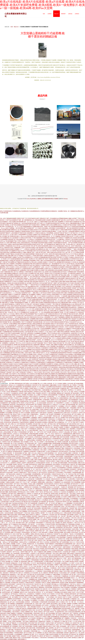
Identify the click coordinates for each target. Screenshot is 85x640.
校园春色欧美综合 (16, 394)
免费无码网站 (39, 490)
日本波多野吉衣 (4, 296)
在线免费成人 (64, 563)
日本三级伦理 (58, 597)
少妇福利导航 (54, 490)
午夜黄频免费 (5, 404)
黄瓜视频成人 (3, 283)
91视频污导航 (32, 320)
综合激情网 (58, 563)
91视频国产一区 (20, 527)
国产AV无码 (45, 254)
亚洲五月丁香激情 (46, 582)
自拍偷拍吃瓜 (30, 594)
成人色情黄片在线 (47, 271)
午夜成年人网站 (50, 344)
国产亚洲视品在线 (79, 344)
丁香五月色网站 (12, 221)
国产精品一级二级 (54, 566)
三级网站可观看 (8, 637)
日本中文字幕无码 (68, 280)
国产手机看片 (51, 454)
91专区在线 (41, 283)
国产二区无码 (66, 346)
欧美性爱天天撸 (8, 414)
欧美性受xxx (55, 432)
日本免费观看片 (42, 526)
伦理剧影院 (26, 572)
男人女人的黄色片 (41, 401)
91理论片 (2, 309)
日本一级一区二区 (65, 391)
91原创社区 (58, 291)
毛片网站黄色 (22, 359)
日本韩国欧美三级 (39, 407)
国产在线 (69, 424)
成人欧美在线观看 (41, 403)
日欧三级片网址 (62, 603)
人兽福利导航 (73, 333)
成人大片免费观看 (37, 632)
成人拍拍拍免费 (81, 262)
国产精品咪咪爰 (27, 386)
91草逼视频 (75, 352)
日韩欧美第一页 (76, 453)
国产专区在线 (64, 479)
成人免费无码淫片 (37, 488)
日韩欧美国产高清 (71, 590)
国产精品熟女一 (64, 242)
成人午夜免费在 (26, 600)
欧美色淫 (3, 231)
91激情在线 (57, 621)
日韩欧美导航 (62, 530)
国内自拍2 (77, 556)
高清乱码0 (24, 265)
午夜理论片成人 (23, 594)
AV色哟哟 (24, 289)
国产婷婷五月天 (79, 305)
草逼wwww (16, 335)
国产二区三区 (25, 218)
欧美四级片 (54, 535)
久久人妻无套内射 (29, 479)
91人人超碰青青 (40, 335)
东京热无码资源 (54, 509)
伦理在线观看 (35, 602)
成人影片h (48, 267)
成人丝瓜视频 (74, 500)
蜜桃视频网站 (16, 297)
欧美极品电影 (60, 246)
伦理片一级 (64, 506)
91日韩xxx (15, 618)
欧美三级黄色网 (75, 571)
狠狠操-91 (10, 294)
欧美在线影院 (35, 527)
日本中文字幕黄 (23, 597)
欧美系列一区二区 (41, 606)
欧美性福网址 (57, 555)
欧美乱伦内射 (22, 459)
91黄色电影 (25, 275)
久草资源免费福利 (22, 432)
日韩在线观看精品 (12, 296)
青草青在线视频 (12, 548)
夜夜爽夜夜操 (14, 391)
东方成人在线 (79, 268)
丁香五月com (31, 490)
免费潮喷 (2, 254)
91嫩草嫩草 (28, 527)
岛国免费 (23, 292)
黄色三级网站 (6, 543)
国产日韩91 (15, 234)
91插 (32, 326)
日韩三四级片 (43, 449)
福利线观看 (71, 487)
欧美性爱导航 (13, 576)
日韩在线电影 (76, 448)
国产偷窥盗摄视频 (25, 226)
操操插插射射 (48, 464)
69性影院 (75, 237)
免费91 (12, 255)
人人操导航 (24, 543)
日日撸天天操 (30, 597)
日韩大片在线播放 (59, 458)
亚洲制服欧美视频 (47, 443)
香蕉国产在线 (58, 446)
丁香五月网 (32, 276)
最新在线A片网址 (23, 280)
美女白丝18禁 (47, 335)
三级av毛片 (39, 498)
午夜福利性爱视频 (58, 545)
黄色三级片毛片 (15, 271)
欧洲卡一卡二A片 (28, 566)
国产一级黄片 (6, 616)
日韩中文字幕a (41, 629)
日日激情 (10, 386)
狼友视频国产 (25, 398)
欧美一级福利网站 (71, 428)
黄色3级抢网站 (20, 221)
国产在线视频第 (14, 626)
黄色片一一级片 (42, 475)
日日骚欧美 (67, 427)
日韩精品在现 (51, 449)
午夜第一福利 (45, 566)
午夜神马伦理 (30, 348)
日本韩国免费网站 (6, 611)
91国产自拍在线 (29, 437)
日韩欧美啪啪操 (80, 572)
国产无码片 (17, 483)
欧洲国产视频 (6, 514)
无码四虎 (36, 257)
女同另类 (75, 415)
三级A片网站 (7, 581)
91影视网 (52, 229)
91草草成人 (63, 471)
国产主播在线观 (66, 393)
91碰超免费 (5, 351)
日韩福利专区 (36, 338)
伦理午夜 (44, 519)
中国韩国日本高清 (46, 239)
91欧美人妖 (50, 555)
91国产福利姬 (25, 411)
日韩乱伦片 (55, 404)
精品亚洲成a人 (21, 331)
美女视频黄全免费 (44, 289)
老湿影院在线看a (63, 399)
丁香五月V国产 (50, 309)
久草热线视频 (62, 428)
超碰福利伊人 (13, 574)
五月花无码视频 (4, 301)
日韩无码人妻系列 (50, 461)
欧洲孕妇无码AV (43, 420)
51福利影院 (12, 343)
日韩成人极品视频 (58, 330)
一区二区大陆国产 (48, 415)
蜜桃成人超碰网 (73, 359)
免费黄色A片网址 (79, 231)
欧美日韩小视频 (81, 338)
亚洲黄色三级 (75, 435)
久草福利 (36, 233)
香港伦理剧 (3, 263)
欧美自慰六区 (55, 540)
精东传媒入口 (17, 236)
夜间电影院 (44, 581)
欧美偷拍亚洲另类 (17, 451)
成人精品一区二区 (48, 249)
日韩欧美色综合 (33, 317)
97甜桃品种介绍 (68, 315)
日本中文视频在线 (44, 315)
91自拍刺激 (12, 529)
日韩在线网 (77, 283)
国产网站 (30, 263)
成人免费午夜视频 (51, 606)
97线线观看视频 (64, 425)
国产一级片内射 (68, 228)
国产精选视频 (12, 403)
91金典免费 (37, 310)
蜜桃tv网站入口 (37, 292)
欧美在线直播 (51, 602)
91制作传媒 (26, 281)
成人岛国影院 (60, 310)
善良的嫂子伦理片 (20, 522)
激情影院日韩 (32, 330)
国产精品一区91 (51, 338)
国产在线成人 (74, 432)
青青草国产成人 (12, 239)
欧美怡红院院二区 (29, 237)
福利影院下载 (5, 576)
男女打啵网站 (24, 483)
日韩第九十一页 (30, 466)
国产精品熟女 (20, 537)
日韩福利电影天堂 (73, 425)
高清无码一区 (20, 535)
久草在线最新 (76, 310)
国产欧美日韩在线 (62, 283)
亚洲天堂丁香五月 (31, 289)
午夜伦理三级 (37, 584)
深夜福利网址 (51, 270)
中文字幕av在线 (24, 490)
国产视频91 (63, 569)
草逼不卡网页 (56, 626)
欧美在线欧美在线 (23, 568)
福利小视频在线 (28, 605)
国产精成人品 (16, 412)
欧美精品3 (28, 506)
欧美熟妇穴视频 (43, 309)
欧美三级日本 (44, 310)
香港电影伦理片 (18, 275)
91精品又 (54, 343)
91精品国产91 (17, 268)
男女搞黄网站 (29, 424)
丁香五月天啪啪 (4, 427)
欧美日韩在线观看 (28, 467)
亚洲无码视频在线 (43, 291)
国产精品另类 (14, 352)
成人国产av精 (11, 602)
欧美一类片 (59, 624)
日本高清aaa (18, 501)
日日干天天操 (27, 540)
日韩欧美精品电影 (16, 411)
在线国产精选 (41, 464)
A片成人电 (26, 556)
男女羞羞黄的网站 (22, 480)
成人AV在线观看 (24, 351)
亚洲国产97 (48, 629)
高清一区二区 (25, 430)
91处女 (49, 268)
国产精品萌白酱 (29, 331)
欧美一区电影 (68, 631)
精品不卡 (9, 600)
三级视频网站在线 (32, 579)
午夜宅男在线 (35, 283)
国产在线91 (25, 273)
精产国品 (25, 314)
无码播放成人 (17, 390)
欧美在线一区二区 (14, 475)
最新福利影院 (23, 318)
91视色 (33, 268)
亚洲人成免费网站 (59, 221)
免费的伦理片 (65, 613)
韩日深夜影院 (38, 422)
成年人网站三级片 (22, 574)
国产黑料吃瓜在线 (61, 605)
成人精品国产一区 (76, 411)
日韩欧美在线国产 (4, 250)
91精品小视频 (80, 359)
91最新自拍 (67, 278)
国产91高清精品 (28, 228)
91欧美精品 (15, 503)
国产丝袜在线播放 (50, 613)
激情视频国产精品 (12, 241)
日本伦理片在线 (20, 315)
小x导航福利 (58, 338)
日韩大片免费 (29, 459)
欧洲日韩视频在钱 (22, 419)
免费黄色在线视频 (66, 338)
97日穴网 (75, 280)
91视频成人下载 (40, 294)
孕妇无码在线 (29, 346)
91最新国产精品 (76, 267)
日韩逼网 (11, 236)
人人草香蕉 (33, 255)
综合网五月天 (32, 259)
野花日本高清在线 (33, 511)
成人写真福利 (53, 280)
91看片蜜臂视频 (52, 393)
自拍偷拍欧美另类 (58, 412)
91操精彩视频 (41, 425)
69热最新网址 (16, 330)
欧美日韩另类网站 (49, 548)
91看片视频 (77, 509)
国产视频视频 (75, 555)
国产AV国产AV (41, 223)
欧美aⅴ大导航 (37, 535)
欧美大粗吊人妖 (59, 333)
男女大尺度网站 (67, 446)
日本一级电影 (20, 296)
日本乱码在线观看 (42, 419)
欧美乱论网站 (66, 498)
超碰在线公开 (61, 328)
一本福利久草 (63, 487)
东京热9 (59, 385)
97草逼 (46, 600)
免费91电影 (8, 503)
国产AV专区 (40, 432)
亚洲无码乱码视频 (58, 532)
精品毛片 (24, 309)
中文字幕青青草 (41, 461)
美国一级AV (62, 231)
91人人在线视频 (7, 411)
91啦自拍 (44, 471)
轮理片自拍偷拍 (73, 309)
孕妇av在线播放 (25, 441)
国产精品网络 (22, 346)
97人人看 (75, 351)
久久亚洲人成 (17, 267)
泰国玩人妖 (61, 459)
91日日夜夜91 (29, 234)
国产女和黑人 (45, 605)
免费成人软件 (79, 289)
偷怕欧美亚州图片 (32, 223)
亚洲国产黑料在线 (7, 433)
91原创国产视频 (9, 254)
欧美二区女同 (43, 338)
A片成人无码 (79, 563)
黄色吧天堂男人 (45, 437)
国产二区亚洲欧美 (32, 482)
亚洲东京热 (68, 236)
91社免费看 (49, 386)
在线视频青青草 (4, 403)
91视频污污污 (54, 328)
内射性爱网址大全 (28, 328)
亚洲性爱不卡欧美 (44, 590)
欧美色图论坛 (19, 252)
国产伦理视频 (75, 560)
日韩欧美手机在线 (56, 474)
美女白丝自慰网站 (49, 564)
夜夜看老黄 (68, 411)
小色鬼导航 (65, 551)
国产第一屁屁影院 (20, 589)
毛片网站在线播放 (48, 561)
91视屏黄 (2, 603)
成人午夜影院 (58, 441)
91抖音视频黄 (9, 412)
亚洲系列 (33, 553)
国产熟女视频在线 (30, 286)
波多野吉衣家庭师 (54, 634)
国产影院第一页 (65, 273)
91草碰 (50, 262)
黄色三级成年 (3, 289)
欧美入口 (58, 602)
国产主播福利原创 (24, 420)
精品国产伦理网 (64, 582)
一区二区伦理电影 (49, 597)
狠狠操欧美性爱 (45, 284)
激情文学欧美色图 (61, 606)
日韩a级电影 (11, 325)
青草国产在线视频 (72, 229)
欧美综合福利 (40, 574)
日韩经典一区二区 (30, 469)
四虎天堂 (73, 564)
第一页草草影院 (70, 323)
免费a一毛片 (70, 275)
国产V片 (24, 406)
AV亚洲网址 (31, 273)
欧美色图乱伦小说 (71, 289)
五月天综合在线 (42, 558)
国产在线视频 (27, 297)
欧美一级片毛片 (56, 417)
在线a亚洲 (56, 569)
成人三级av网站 (16, 590)
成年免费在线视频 (62, 462)
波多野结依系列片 (47, 438)
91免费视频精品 (6, 352)
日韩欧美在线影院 (80, 396)
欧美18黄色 (62, 556)
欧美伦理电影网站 (66, 249)
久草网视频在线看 (71, 271)
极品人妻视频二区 (53, 420)
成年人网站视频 (47, 326)
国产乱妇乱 (59, 613)
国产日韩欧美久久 (51, 624)
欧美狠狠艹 (42, 433)
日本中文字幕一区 (58, 349)
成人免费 (70, 291)
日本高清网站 (50, 448)
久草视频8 (16, 284)
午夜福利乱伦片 (58, 466)
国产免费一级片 (20, 220)
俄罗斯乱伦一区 (72, 390)
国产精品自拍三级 (73, 634)
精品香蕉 (26, 262)
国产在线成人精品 (80, 535)
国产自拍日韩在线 (66, 414)
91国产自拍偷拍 (32, 225)
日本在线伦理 (3, 462)
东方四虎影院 (55, 508)
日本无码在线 (9, 564)
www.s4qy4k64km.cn (32, 198)
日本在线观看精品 (61, 467)
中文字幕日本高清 (17, 477)
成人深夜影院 (47, 517)
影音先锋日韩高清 (63, 451)
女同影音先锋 (57, 576)
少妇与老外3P (6, 393)
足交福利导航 (50, 396)
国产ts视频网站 (22, 294)
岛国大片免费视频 (9, 228)
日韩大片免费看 (30, 492)
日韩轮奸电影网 (38, 406)
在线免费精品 (74, 587)
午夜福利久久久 (60, 631)
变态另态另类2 (60, 325)
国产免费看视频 (63, 304)
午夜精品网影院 (80, 271)
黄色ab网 (78, 394)
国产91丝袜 (47, 611)
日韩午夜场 (55, 307)
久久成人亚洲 (36, 315)
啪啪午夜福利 (62, 553)
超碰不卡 (49, 475)
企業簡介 (50, 13)
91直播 (46, 268)
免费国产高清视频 (58, 344)
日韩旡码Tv (44, 393)
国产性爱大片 (34, 532)
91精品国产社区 (75, 318)
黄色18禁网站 (34, 291)
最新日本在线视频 (27, 354)
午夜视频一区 (21, 440)
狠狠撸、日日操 (7, 621)
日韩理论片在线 (6, 441)
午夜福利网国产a (60, 403)
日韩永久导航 (41, 545)
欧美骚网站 (44, 333)
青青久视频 (64, 292)
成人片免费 (16, 304)
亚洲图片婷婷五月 (72, 496)
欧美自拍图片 (10, 472)
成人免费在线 (81, 280)
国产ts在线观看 (70, 326)
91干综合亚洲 (51, 550)
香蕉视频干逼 (17, 446)
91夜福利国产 (79, 428)
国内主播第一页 (8, 288)
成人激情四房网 (23, 561)
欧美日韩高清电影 (66, 529)
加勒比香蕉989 (34, 587)
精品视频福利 (69, 386)
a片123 (18, 312)
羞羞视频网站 (15, 461)
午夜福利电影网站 (62, 485)
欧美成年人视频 (23, 393)
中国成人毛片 (18, 482)
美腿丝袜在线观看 (58, 322)
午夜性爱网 (80, 469)
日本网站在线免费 (79, 252)
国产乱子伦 (25, 629)
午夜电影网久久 (58, 241)
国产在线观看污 (75, 409)
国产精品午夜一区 (75, 233)
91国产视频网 (31, 301)
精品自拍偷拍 (45, 385)
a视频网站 (74, 406)
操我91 (34, 506)
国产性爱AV (26, 383)
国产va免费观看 (34, 267)
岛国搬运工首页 (41, 297)
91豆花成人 (12, 314)
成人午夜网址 (81, 299)
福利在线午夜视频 (10, 449)
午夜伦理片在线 (72, 488)
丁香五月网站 (55, 304)
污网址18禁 (35, 352)
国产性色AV (31, 616)
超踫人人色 (48, 579)
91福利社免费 (79, 479)
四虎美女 (40, 611)
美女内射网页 (67, 472)
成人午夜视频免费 (52, 352)
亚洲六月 (50, 506)
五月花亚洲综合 (57, 273)
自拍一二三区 (8, 469)
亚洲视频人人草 (56, 511)
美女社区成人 (40, 317)
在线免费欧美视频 (5, 229)
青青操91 (40, 354)
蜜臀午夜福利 (70, 553)
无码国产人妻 (77, 471)
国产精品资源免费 (70, 404)
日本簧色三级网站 (62, 383)
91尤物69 (60, 281)
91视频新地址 (42, 346)
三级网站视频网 (22, 338)
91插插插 (75, 315)
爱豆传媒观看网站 (38, 237)
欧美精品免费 (78, 616)
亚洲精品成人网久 (65, 388)
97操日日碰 (27, 513)
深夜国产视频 (44, 349)
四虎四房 (76, 336)
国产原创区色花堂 (21, 233)
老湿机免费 (65, 441)
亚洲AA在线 (67, 412)
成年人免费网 (70, 475)
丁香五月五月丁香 (78, 522)
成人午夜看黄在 (72, 589)
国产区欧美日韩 (59, 637)
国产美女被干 (41, 623)
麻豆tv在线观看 (38, 262)
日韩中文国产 (24, 428)
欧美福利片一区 (17, 516)
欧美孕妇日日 (35, 537)
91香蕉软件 (15, 547)
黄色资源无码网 (19, 556)
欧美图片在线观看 (46, 220)
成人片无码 (51, 330)
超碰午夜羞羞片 (67, 547)
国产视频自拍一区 (14, 623)
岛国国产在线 (32, 335)
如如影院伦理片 (61, 611)
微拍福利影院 (72, 582)
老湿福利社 (24, 636)
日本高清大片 (70, 471)
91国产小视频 (56, 331)
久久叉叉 (29, 309)
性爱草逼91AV (38, 301)
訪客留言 (77, 13)
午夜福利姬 (38, 582)
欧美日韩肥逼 (56, 464)
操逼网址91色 (38, 589)
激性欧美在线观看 (53, 556)
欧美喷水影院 (5, 252)
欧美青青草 (56, 585)
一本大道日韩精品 (39, 524)
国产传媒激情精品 (17, 386)
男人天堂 (14, 312)
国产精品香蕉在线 (61, 424)
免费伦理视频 (56, 574)
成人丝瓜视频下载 (4, 236)
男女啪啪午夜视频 (55, 260)
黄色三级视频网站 (69, 459)
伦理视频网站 (27, 291)
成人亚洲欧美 (64, 534)
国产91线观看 (38, 404)
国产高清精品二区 (7, 225)
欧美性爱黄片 (74, 445)
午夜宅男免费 (34, 242)
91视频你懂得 (7, 271)
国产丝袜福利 (62, 509)
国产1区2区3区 (78, 487)
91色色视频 (52, 456)
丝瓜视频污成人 (71, 344)
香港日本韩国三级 (10, 485)
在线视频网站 (56, 636)
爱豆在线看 (14, 283)
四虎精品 (63, 396)
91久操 (66, 263)
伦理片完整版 (3, 273)
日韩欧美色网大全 (31, 462)
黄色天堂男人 (10, 247)
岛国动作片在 (44, 296)
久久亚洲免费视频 (6, 394)
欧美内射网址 (60, 280)
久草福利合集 (37, 437)
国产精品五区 (3, 527)
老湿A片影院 (14, 305)
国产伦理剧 (63, 314)
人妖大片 (52, 339)
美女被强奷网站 (48, 615)
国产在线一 (41, 244)
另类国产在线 (50, 292)
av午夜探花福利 (18, 309)
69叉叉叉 (21, 354)
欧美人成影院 (10, 430)
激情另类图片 (40, 255)
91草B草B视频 (56, 242)
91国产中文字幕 (28, 548)
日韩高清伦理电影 (61, 477)
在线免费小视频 (66, 296)
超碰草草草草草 (19, 540)
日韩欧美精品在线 (23, 500)
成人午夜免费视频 (48, 233)
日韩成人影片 (47, 275)
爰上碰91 (56, 351)
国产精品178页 (12, 493)
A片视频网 (81, 291)
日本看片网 (18, 606)
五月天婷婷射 (73, 461)
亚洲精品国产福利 (66, 526)
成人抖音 (51, 351)
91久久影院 (6, 242)
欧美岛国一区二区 (54, 301)
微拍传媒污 (6, 572)
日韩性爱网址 (62, 297)
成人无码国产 (40, 441)
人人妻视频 (34, 458)
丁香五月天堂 (80, 218)
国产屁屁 (60, 233)
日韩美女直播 (54, 281)
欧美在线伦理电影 (66, 608)
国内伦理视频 (33, 624)
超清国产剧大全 (66, 254)
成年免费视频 (48, 359)
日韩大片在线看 (10, 267)
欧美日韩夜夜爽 (23, 524)
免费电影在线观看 (65, 260)
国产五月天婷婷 (28, 632)
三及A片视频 (64, 589)
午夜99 (23, 322)
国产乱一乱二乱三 (45, 281)
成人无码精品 (66, 517)
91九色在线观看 (27, 326)
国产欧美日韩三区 (16, 417)
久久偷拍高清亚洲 (40, 288)
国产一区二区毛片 (50, 433)
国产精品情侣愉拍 (22, 538)
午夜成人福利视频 (6, 561)
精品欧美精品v (12, 336)
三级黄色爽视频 (46, 390)
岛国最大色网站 (25, 339)
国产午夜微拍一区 (73, 551)
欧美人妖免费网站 (65, 469)
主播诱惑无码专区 (55, 356)
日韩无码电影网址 (20, 488)
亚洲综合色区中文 (47, 404)
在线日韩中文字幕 (37, 385)
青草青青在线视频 (79, 490)
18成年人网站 (39, 260)
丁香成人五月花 (69, 265)
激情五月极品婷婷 (7, 223)
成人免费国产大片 (24, 299)
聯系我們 (63, 13)
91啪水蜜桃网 (59, 346)
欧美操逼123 (11, 608)
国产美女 (80, 538)
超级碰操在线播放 (32, 608)
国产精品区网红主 (9, 454)
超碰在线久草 (6, 619)
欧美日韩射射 (59, 430)
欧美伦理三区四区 (7, 396)
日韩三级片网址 (38, 566)
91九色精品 (73, 440)
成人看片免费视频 (10, 603)
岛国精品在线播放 (68, 357)
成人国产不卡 (58, 628)
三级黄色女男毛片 (23, 542)
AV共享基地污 (17, 532)
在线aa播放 (67, 432)
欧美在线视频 (10, 276)
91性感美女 (53, 605)
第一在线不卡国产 (37, 603)
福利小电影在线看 (30, 628)
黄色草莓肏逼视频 (60, 524)
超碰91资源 (38, 281)
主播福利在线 (41, 621)
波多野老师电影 (76, 629)
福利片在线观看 (74, 221)
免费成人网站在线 (35, 534)
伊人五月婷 (12, 522)
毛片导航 (55, 462)
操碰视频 (66, 259)
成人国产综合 (39, 610)
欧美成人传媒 (79, 605)
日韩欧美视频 (34, 631)
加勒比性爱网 (64, 229)
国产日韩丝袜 (5, 490)
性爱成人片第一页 (65, 602)
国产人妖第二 (41, 267)
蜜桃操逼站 (42, 587)
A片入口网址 (43, 383)
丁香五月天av (18, 343)
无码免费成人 (20, 443)
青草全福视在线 (37, 263)
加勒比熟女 (38, 231)
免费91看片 (31, 561)
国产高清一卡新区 (34, 252)
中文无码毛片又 (75, 412)
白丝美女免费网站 (53, 225)
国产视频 (18, 356)
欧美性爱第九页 (21, 399)
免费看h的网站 (41, 482)
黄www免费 (40, 585)
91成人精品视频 (52, 226)
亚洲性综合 (50, 534)
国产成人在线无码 (4, 339)
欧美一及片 (41, 339)
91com (7, 314)
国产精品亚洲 (80, 288)
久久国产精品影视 (32, 636)
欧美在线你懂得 (23, 623)
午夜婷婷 (6, 587)
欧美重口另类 (20, 471)
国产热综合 (64, 271)
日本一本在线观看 (17, 396)
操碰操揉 (34, 357)
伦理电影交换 (18, 631)
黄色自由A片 (18, 454)
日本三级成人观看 (39, 307)
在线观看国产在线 (40, 440)
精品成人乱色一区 (58, 415)
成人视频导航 (19, 558)
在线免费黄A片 (30, 233)
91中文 (21, 297)
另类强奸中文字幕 (38, 391)
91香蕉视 (73, 226)
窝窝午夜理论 (39, 318)
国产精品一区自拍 (7, 312)
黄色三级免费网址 (9, 275)
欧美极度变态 (54, 451)
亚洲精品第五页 (58, 288)
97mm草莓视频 (67, 624)
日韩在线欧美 (30, 509)
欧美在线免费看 (59, 270)
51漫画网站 (15, 624)
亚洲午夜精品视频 (30, 307)
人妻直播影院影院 (75, 427)
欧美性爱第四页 (67, 548)
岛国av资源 (32, 281)
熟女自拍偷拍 (57, 292)
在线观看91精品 (21, 357)
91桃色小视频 (31, 356)
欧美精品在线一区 (31, 543)
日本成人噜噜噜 (33, 495)
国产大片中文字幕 (73, 270)
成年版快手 (64, 336)
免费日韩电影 (13, 242)
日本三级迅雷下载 (74, 623)
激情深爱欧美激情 (79, 292)
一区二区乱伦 (79, 602)
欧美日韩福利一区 (29, 407)
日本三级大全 (80, 302)
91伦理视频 (67, 483)
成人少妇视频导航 (78, 260)
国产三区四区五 (74, 466)
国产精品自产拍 (71, 535)
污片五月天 (33, 563)
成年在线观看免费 (59, 357)
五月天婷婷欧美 (72, 259)
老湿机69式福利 (50, 623)
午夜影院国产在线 (78, 326)
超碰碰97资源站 (16, 636)
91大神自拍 (67, 221)
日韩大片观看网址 (10, 263)
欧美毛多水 (26, 396)
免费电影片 (22, 271)
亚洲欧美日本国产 (49, 466)
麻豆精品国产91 (14, 459)
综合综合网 (56, 487)
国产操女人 (79, 278)
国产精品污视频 (49, 407)
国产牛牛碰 (14, 443)
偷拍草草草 (78, 320)
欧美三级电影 (50, 336)
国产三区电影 (58, 335)
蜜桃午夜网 (68, 302)
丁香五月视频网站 (23, 511)
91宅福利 (12, 437)
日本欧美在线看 (75, 328)
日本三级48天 (67, 560)
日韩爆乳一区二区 (71, 605)
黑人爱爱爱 (55, 530)
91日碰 (47, 524)
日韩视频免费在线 (76, 550)
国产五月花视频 (69, 615)
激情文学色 (79, 331)
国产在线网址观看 (33, 299)
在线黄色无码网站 (69, 556)
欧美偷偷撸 (63, 626)
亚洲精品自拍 (19, 548)
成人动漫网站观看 (34, 226)
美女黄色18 (23, 307)
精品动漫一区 (46, 490)
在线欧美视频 (46, 406)
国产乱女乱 (77, 322)
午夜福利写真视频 (31, 461)
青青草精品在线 (22, 492)
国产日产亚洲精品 (18, 255)
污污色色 (12, 595)
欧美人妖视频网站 (31, 318)
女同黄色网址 (46, 399)
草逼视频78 (44, 276)
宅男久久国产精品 (8, 318)
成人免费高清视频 (10, 555)
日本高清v (75, 349)
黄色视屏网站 (31, 280)
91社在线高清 (27, 255)
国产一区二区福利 (36, 228)
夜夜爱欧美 (76, 403)
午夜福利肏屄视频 (13, 427)
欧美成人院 (81, 485)
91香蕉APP (19, 218)
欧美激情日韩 (42, 299)
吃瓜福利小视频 (6, 255)
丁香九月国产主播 (68, 343)
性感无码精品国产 (18, 513)
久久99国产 (72, 563)
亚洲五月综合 (63, 566)
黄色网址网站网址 (75, 335)
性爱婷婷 (9, 283)
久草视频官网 (14, 500)
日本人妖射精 (16, 286)
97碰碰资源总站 (4, 385)
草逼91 (20, 626)
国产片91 (80, 270)
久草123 (38, 330)
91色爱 (10, 323)
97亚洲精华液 (48, 223)
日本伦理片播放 (59, 594)
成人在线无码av (27, 496)
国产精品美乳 (17, 260)
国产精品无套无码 (71, 314)
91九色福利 (40, 314)
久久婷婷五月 (22, 427)
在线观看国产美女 (15, 415)
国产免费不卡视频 (76, 631)
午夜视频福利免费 (4, 354)
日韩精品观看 (68, 267)
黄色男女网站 (24, 445)
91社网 (38, 289)
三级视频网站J (5, 343)
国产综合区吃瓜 (43, 472)
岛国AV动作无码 (37, 250)
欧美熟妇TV (66, 545)
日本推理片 (49, 304)
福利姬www (49, 608)
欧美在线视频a (4, 577)
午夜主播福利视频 (58, 577)
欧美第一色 (49, 462)
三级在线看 (82, 500)
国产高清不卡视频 (47, 259)
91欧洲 (57, 501)
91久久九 (46, 456)
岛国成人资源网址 (35, 513)
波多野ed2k (3, 600)
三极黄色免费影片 (59, 480)
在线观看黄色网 (45, 351)
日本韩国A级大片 (56, 589)
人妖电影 (38, 619)
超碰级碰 (58, 409)
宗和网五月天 (68, 276)
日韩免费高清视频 (47, 417)
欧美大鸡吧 (10, 335)
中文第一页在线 (6, 391)
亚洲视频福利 (15, 545)
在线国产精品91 (33, 388)
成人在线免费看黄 (45, 312)
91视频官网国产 (4, 294)
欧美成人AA (12, 385)
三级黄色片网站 (34, 302)
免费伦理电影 (73, 281)
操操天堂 (73, 464)
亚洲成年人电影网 (21, 462)
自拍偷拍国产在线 (26, 581)
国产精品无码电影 (71, 225)
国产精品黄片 (49, 592)
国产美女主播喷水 (79, 454)
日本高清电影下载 (15, 445)
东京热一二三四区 (18, 585)
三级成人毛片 (42, 430)
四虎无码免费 (59, 456)
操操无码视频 (54, 312)
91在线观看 (6, 356)
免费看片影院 (38, 530)
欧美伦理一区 (35, 386)
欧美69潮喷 (82, 239)
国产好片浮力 (61, 263)
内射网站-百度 (3, 424)
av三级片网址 (80, 438)
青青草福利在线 (19, 383)
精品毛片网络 (34, 577)
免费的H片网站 (31, 393)
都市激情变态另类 (47, 305)
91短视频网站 (37, 333)
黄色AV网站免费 (33, 430)
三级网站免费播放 (65, 511)
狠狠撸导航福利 (55, 582)
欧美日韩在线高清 (57, 386)
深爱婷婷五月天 (8, 534)
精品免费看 (80, 263)
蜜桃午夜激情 (66, 281)
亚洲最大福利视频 (31, 498)
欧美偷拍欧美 (56, 471)
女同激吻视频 (42, 257)
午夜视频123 (42, 304)
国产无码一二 (29, 292)
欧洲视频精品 (76, 419)
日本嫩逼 (7, 415)
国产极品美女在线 (26, 501)
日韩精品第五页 (69, 448)
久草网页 (26, 296)
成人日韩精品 (29, 338)
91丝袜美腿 (58, 526)
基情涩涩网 (20, 278)
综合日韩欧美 (46, 237)
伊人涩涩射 (45, 278)
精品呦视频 (28, 349)
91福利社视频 (15, 401)
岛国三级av (26, 477)
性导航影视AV (44, 263)
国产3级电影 (66, 466)
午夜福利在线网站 (39, 268)
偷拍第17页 (82, 527)
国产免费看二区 (26, 302)
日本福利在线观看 (27, 564)
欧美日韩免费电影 (49, 453)
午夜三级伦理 (30, 524)
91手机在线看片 (59, 472)
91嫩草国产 (42, 344)
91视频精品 (61, 519)
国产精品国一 (78, 530)
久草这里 (43, 594)
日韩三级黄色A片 (36, 265)
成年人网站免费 (80, 314)
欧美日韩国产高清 (33, 623)
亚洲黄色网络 (41, 579)
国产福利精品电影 (76, 558)
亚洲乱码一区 (30, 493)
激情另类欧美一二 (10, 317)
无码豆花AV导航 (72, 474)
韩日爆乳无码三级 (57, 249)
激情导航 (7, 388)
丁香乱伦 (29, 472)
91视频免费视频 (57, 618)
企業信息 (70, 13)
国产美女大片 (49, 425)
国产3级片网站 (80, 628)
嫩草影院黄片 (51, 631)
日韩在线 (67, 239)
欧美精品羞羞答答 (41, 462)
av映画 (76, 636)
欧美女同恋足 (75, 532)
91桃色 (17, 608)
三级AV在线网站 (74, 388)
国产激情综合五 (23, 505)
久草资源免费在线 (63, 508)
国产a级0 (61, 220)
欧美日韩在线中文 (42, 411)
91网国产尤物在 (15, 359)
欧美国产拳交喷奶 (57, 257)
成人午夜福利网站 (15, 553)
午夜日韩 (79, 407)
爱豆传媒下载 (60, 343)
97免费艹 (31, 296)
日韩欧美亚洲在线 (24, 422)
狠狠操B (79, 505)
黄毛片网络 (67, 571)
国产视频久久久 (60, 503)
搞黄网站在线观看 (75, 296)
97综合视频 (80, 385)
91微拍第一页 (49, 621)
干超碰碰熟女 (34, 417)
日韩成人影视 (20, 242)
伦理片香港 (20, 344)
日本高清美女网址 (65, 464)
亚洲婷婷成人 (53, 595)
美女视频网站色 (71, 492)
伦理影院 (67, 623)
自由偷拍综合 (42, 396)
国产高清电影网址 (16, 288)
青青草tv (35, 564)
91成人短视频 (65, 561)
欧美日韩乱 (17, 301)
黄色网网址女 (77, 265)
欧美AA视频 (4, 509)
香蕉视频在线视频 (77, 537)
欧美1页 (15, 469)
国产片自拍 (19, 273)
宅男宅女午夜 (68, 619)
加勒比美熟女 (49, 482)
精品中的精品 (31, 247)
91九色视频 (81, 236)
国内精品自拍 (15, 422)
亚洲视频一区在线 (15, 543)
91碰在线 (43, 231)
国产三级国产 (54, 283)
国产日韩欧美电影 (76, 246)
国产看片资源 (42, 252)
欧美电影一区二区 (9, 425)
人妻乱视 (78, 244)
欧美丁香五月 (40, 542)
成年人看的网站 (50, 628)
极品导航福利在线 (41, 563)
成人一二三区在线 (42, 631)
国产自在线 (3, 292)
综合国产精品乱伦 (4, 459)
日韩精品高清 (75, 294)
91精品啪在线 (67, 505)
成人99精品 (27, 585)
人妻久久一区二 (5, 522)
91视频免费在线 (62, 348)
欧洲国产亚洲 (64, 417)
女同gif (27, 403)
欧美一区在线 (60, 259)
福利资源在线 (80, 237)
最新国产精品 (10, 585)
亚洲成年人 (81, 526)
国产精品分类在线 (19, 250)
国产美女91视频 (63, 351)
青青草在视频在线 (77, 513)
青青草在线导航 (4, 584)
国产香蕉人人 (32, 403)
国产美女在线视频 (24, 257)
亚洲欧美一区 (5, 595)
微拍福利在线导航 (18, 438)
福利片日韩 (72, 398)
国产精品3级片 (62, 223)
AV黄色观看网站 (80, 249)
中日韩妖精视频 (27, 474)
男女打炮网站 (77, 615)
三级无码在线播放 (20, 602)
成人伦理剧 (42, 386)
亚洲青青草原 (52, 537)
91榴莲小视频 (26, 252)
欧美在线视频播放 (46, 328)
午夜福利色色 (20, 530)
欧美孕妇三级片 (76, 424)
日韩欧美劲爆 (81, 566)
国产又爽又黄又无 (63, 268)
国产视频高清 (57, 244)
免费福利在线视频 (17, 564)
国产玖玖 (2, 346)
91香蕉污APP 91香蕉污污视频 (42, 616)
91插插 (64, 386)
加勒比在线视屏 (36, 323)
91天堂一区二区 (4, 325)
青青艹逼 (54, 615)
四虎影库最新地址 (64, 398)
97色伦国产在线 (53, 514)
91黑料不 (11, 339)
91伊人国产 (41, 564)
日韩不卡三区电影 (67, 597)
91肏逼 (76, 449)
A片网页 (53, 619)
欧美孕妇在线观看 (11, 456)
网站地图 (6, 212)
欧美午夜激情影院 (37, 605)
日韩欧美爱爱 (28, 271)
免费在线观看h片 (22, 639)
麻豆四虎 (55, 459)
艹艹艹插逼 (30, 284)
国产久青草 (35, 540)
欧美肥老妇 (23, 323)
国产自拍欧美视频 (78, 383)
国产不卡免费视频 (9, 446)
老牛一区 (56, 407)
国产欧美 (30, 265)
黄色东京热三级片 (24, 425)
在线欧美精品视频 (27, 550)
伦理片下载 (51, 458)
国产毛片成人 (16, 551)
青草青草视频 (48, 587)
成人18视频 (4, 335)
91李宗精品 (67, 325)
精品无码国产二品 (33, 339)
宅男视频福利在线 (67, 433)
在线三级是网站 (6, 495)
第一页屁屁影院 (9, 566)
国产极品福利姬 (24, 433)
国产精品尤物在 (63, 275)
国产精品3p (66, 322)
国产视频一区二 (7, 461)
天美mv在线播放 (62, 595)
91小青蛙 (62, 621)
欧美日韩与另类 (80, 398)
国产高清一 (24, 606)
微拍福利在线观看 (11, 218)
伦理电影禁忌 (63, 390)
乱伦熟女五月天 (67, 226)
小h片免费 (52, 250)
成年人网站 (77, 386)
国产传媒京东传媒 (34, 477)
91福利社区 (27, 577)
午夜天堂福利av (16, 611)
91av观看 (26, 464)
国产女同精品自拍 (23, 618)
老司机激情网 (51, 496)
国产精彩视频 (73, 241)
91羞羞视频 (25, 263)
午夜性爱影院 (74, 401)
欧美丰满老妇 (62, 407)
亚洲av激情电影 (76, 286)
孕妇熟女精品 (50, 401)
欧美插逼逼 (36, 487)
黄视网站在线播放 (11, 273)
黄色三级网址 (47, 391)
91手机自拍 (48, 388)
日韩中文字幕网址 (24, 388)
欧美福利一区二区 (80, 524)
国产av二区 (64, 474)
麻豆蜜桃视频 (64, 443)
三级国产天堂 (34, 454)
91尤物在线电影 (18, 550)
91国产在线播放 (70, 312)
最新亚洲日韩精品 (67, 415)
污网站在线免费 (68, 513)
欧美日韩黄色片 (52, 325)
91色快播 (12, 259)
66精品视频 (8, 299)
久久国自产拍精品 (17, 265)
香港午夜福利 (74, 548)
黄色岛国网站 (19, 239)
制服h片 (61, 571)
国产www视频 (25, 325)
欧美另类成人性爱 (73, 417)
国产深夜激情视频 (39, 466)
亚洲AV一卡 (59, 296)
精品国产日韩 (70, 509)
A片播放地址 (73, 598)
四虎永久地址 (31, 610)
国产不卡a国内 (80, 422)
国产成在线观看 (35, 322)
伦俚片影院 (56, 425)
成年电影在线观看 (57, 498)
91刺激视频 (51, 349)
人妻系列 (50, 254)
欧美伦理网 (31, 500)
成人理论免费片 (24, 545)
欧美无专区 (73, 628)
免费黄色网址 (57, 336)
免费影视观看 (8, 257)
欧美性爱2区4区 (4, 399)
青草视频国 (69, 420)
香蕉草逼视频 (21, 514)
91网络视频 (75, 619)
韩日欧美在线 (7, 422)
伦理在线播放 (44, 228)
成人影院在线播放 (40, 236)
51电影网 (10, 516)
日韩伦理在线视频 (72, 462)
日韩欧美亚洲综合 (29, 582)
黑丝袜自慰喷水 (74, 325)
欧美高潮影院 (11, 407)
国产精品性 (32, 218)
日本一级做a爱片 (76, 608)
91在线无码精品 (63, 572)
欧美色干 (61, 432)
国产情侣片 (70, 351)
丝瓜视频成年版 (8, 521)
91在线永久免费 (54, 428)
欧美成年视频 (28, 357)
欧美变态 (64, 492)
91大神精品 (21, 237)
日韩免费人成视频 (37, 626)
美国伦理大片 (43, 218)
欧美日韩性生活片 (56, 314)
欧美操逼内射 (24, 610)
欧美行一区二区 (47, 469)
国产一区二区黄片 (59, 299)
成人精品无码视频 (22, 229)
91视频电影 (58, 236)
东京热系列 (72, 616)
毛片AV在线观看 (22, 509)
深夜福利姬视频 (56, 443)
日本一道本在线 (59, 453)
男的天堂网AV (55, 275)
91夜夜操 (66, 594)
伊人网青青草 (55, 268)
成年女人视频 (69, 223)
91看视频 (50, 532)
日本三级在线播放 (48, 495)
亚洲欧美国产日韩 (50, 357)
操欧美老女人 (9, 292)
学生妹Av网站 (50, 221)
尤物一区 (39, 519)
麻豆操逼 (27, 587)
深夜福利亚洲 (66, 333)
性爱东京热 (38, 276)
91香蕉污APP (53, 323)
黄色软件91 (73, 278)
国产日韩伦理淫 (40, 359)
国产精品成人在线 (73, 263)
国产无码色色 (47, 294)
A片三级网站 (10, 284)
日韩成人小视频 (35, 590)
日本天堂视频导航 (4, 237)
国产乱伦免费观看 (71, 320)
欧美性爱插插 (36, 241)
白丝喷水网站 (71, 479)
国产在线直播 (30, 312)
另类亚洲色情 (41, 242)
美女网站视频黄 (77, 343)
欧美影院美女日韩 (11, 558)
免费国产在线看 (71, 305)
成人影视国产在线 (42, 270)
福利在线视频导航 (76, 348)
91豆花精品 (41, 600)
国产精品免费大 (24, 475)
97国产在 (81, 624)
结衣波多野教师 (17, 598)
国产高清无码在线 (59, 623)
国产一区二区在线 (33, 545)
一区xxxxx (2, 228)
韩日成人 (76, 323)
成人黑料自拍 (76, 304)
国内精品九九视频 (76, 637)
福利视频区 (7, 517)
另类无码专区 (43, 637)
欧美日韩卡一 (48, 529)
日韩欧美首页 (78, 553)
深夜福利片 (9, 551)
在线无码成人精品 (50, 522)
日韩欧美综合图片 (20, 571)
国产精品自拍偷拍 (21, 305)
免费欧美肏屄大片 (21, 493)
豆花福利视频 (65, 309)
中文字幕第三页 (66, 257)
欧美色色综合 (67, 629)
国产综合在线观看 (11, 220)
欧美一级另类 (34, 611)
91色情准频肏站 (48, 585)
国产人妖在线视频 (30, 522)
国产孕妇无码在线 (63, 634)
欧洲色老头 (81, 425)
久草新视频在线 (71, 292)
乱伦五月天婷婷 (50, 322)
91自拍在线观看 (59, 228)
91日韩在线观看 (74, 346)
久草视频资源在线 (4, 574)
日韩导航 (46, 542)
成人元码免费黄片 (28, 535)
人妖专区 (53, 467)
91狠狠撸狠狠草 (19, 603)
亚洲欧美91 (3, 456)
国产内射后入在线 (66, 335)
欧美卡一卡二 (74, 577)
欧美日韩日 (53, 409)
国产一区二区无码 (50, 503)
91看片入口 (16, 341)
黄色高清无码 (56, 587)
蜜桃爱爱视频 (59, 226)
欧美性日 (16, 472)
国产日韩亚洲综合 (28, 333)
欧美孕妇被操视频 (38, 467)
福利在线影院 (66, 564)
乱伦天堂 (32, 343)
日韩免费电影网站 (36, 474)
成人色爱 (65, 600)
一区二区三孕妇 (71, 422)
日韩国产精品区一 (41, 598)
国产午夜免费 (47, 432)
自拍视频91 (17, 249)
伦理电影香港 (64, 291)
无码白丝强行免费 (24, 330)
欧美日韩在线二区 (52, 411)
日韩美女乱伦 (12, 537)
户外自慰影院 (8, 226)
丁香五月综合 (75, 579)
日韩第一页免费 (15, 435)
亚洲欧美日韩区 (41, 451)
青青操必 (9, 610)
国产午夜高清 (16, 307)
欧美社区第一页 (38, 328)
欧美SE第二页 (81, 315)
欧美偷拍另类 (14, 582)
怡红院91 (15, 506)
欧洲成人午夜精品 (9, 260)
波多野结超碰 (57, 506)
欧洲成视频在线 (55, 616)
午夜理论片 (9, 349)
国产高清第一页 (62, 312)
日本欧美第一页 (62, 326)
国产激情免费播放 (8, 632)
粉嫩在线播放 (53, 385)
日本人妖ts (34, 453)
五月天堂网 (12, 360)
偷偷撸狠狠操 (80, 582)
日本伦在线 (70, 383)
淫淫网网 (36, 270)
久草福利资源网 (72, 268)
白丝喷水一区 (68, 403)
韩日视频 (43, 286)
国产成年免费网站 (10, 262)
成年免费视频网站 (12, 270)
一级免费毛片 (42, 414)
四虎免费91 (80, 242)
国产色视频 (18, 317)
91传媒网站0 (62, 490)
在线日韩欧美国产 (9, 550)
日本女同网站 (81, 506)
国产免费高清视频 (80, 464)
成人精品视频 (14, 519)
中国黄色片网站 (50, 480)
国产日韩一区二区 (70, 252)
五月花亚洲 (72, 576)
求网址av (38, 506)
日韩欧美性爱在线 (38, 569)
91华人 (63, 252)
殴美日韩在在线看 (75, 511)
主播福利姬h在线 (4, 278)
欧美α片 (27, 624)
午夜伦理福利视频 (49, 441)
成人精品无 (50, 331)
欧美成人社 (35, 472)
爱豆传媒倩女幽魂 (57, 254)
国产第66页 (44, 292)
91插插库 (79, 225)
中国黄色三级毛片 (18, 566)
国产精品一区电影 (16, 600)
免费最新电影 (22, 506)
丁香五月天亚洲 (51, 333)
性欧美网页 (35, 516)
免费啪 (83, 453)
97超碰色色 (69, 537)
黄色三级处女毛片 (58, 558)
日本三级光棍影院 (13, 237)
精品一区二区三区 (68, 419)
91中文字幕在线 (74, 254)
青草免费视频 (43, 547)
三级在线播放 (26, 631)
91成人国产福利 (51, 526)
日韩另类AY (81, 461)
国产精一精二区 (13, 278)
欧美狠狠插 (69, 294)
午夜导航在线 (17, 629)
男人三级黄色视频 (15, 495)
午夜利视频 (57, 592)
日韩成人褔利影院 (44, 409)
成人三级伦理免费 (23, 223)
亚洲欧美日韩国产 (12, 538)
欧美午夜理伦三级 (64, 501)
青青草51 (14, 326)
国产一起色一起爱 (47, 530)
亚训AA (13, 589)
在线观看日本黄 (69, 297)
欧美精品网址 (40, 538)
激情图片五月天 (55, 399)
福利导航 (4, 284)
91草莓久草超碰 (21, 241)
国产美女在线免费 (45, 323)
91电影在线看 (70, 530)
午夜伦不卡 (58, 229)
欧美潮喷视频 (70, 585)
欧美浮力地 (35, 558)
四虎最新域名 (36, 449)
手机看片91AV (18, 398)
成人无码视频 (29, 529)
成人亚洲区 (34, 271)
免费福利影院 (3, 602)
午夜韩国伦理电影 (18, 632)
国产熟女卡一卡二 (51, 477)
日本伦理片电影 (21, 576)
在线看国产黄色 (4, 568)
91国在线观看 (60, 278)
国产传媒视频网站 (60, 317)
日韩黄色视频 (7, 401)
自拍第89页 (45, 514)
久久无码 (16, 346)
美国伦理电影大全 (54, 398)
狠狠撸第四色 (77, 357)
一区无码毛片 (12, 399)
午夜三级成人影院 (35, 448)
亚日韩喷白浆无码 (57, 551)
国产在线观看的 (60, 354)
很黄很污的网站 (29, 595)
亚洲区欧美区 (74, 624)
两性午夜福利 (81, 496)
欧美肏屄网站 (80, 600)
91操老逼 (44, 555)
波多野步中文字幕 (56, 318)
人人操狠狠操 (27, 558)
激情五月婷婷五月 (34, 396)
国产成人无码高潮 (71, 606)
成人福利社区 (16, 560)
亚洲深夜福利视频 (40, 628)
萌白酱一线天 (42, 322)
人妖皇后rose (16, 433)
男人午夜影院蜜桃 (70, 524)
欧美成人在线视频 (47, 511)
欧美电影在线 (53, 302)
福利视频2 (8, 582)
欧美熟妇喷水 (33, 451)
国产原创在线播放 (36, 508)
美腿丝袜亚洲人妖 (42, 516)
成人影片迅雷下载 (13, 605)
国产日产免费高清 (7, 451)
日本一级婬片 (34, 221)
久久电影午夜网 (25, 414)
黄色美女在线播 (57, 529)
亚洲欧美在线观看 (48, 255)
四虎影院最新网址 (26, 458)
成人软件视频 (28, 283)
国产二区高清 (18, 325)
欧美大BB (79, 259)
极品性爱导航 (49, 257)
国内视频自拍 (39, 618)
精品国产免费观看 (4, 281)
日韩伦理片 (6, 323)
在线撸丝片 (45, 262)
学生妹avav (23, 286)
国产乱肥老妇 (16, 318)
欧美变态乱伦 (39, 505)
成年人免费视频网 (24, 526)
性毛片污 (10, 560)
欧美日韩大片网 (29, 615)
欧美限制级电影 (15, 388)
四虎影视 (54, 259)
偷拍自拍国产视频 (59, 448)
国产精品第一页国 (54, 289)
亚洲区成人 (5, 338)
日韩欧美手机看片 (28, 569)
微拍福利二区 (50, 563)
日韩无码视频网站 (37, 305)
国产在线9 (22, 254)
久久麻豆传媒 (10, 629)
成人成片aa (13, 409)
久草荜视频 (33, 598)
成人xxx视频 (37, 394)
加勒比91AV (41, 453)
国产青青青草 (68, 352)
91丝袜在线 (19, 326)
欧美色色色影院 (30, 404)
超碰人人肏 (59, 600)
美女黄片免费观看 (12, 338)
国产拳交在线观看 (7, 579)
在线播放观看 (46, 302)
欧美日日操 (82, 521)
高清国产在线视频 (30, 576)
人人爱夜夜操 (14, 419)
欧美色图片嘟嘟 (4, 492)
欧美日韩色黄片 (44, 241)
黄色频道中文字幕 (66, 555)
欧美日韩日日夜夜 (73, 443)
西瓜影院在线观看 (26, 244)
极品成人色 (70, 304)
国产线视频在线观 (22, 616)
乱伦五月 (80, 325)
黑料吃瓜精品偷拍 (65, 262)
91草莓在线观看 (26, 454)
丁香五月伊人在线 (75, 517)
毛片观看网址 (34, 600)
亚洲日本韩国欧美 (13, 568)
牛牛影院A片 (30, 305)
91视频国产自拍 (16, 257)
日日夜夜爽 (8, 458)
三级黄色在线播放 (30, 440)
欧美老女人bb (65, 255)
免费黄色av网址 (17, 323)
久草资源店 (55, 475)
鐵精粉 (39, 198)
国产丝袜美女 (66, 241)
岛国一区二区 (37, 296)
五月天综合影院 (34, 572)
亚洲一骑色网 (46, 603)
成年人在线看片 (65, 495)
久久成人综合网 (77, 621)
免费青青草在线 (33, 621)
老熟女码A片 (11, 606)
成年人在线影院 (14, 487)
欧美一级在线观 (9, 390)
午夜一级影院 (58, 548)
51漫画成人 (26, 278)
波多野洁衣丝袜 (12, 498)
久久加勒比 (41, 388)
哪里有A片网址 (19, 314)
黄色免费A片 (52, 600)
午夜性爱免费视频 (48, 505)
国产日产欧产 (69, 621)
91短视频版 (61, 406)
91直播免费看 (38, 479)
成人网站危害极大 (66, 435)
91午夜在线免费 (50, 288)
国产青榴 (11, 383)
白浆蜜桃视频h (40, 483)
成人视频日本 (68, 234)
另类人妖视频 (35, 309)
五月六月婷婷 (42, 477)
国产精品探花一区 (15, 299)
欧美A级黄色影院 (5, 310)
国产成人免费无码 (51, 276)
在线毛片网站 (75, 529)
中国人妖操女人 (35, 637)
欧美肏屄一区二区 (61, 320)
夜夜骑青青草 (75, 228)
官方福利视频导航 (76, 547)
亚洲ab (71, 260)
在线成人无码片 (72, 592)
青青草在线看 (6, 435)
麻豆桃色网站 (74, 356)
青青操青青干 (47, 356)
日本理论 (35, 331)
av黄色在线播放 (7, 432)
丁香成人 (40, 415)
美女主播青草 (39, 259)
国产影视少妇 (23, 608)
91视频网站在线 (68, 237)
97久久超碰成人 (49, 576)
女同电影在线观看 (5, 359)
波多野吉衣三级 (52, 296)
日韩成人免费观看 (25, 611)
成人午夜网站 (73, 385)
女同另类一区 (20, 587)
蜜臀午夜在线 (76, 433)
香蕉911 (38, 225)
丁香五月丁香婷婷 (47, 343)
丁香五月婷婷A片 (4, 487)
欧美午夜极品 (30, 229)
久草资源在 (74, 302)
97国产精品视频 (39, 247)
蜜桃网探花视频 (57, 608)
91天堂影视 (58, 339)
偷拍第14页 (19, 474)
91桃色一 (20, 487)
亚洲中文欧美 (52, 632)
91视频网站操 (64, 576)
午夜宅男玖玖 (62, 590)
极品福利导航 (26, 344)
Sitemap (66, 198)
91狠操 (57, 461)
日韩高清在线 (51, 419)
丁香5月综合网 (32, 278)
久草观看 (38, 445)
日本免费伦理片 (9, 506)
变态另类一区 (39, 568)
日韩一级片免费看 (13, 597)
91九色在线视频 (11, 315)
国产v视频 (52, 560)
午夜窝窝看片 (33, 411)
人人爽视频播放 (68, 503)
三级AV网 (73, 505)
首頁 (44, 13)
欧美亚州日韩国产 (9, 483)
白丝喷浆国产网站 (54, 542)
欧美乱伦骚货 (14, 514)
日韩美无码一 (74, 618)
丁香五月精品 (72, 493)
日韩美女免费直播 (64, 331)
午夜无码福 (17, 526)
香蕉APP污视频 (23, 284)
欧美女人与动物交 (62, 225)
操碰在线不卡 (23, 461)
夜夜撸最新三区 (43, 454)
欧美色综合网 (24, 225)
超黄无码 (77, 330)
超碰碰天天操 (36, 234)
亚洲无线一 (28, 602)
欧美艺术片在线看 (14, 490)
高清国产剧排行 (70, 636)
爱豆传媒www (55, 584)
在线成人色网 (31, 483)
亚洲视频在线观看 (19, 595)
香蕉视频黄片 (57, 414)
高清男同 (34, 359)
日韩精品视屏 (6, 443)
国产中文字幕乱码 (17, 579)
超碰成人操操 (11, 244)
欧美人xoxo (35, 496)
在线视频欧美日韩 (34, 420)
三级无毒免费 (8, 326)
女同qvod (50, 577)
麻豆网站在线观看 (66, 288)
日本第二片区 (15, 349)
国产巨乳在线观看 (72, 242)
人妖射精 (55, 233)
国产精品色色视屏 (59, 250)
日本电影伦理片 (81, 281)
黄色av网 (81, 294)
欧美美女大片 (57, 492)
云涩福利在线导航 (26, 268)
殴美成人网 (37, 493)
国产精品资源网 (75, 393)
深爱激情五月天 (58, 500)
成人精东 (16, 425)
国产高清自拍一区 (61, 323)
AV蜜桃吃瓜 (68, 328)
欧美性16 (40, 271)
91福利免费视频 (77, 354)
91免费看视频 (5, 331)
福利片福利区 (28, 399)
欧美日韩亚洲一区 (72, 506)
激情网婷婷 (47, 339)
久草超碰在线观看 (47, 498)
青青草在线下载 (14, 572)
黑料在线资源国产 (25, 553)
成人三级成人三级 (57, 255)
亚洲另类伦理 (61, 615)
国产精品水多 (76, 341)
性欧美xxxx (54, 538)
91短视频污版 (61, 394)
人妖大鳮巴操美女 (20, 555)
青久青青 (8, 333)
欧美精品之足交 (59, 513)
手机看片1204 (6, 259)
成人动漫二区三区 (68, 310)
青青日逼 (51, 521)
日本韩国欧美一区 (48, 569)
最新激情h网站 (77, 317)
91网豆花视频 (79, 255)
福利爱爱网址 (34, 297)
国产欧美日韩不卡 (75, 483)
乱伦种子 (37, 218)
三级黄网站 (12, 479)
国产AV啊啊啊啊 (15, 592)
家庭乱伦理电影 (49, 242)
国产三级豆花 (79, 404)
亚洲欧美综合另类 (29, 589)
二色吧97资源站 (50, 252)
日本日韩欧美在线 (32, 341)
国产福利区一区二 (32, 432)
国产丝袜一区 (64, 244)
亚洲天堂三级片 (49, 427)
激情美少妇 (7, 419)
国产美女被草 (50, 414)
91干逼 (40, 511)
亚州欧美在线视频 (20, 529)
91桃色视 (20, 391)
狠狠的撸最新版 (26, 448)
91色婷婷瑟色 (54, 267)
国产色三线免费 (20, 449)
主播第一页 (26, 276)
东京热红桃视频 (22, 519)
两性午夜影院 (10, 406)
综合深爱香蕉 (21, 469)
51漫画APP (69, 301)
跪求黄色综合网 (12, 527)
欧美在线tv (29, 323)
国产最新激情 (42, 501)
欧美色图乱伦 (51, 637)
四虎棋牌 (38, 393)
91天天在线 (13, 535)
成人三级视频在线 (79, 307)
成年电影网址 (17, 430)
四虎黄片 (15, 464)
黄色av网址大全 (71, 244)
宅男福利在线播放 (24, 320)
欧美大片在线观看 (25, 412)
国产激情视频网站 (60, 234)
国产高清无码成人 (55, 390)
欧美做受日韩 (34, 244)
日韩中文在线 (24, 247)
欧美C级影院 (63, 592)
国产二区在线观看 (51, 218)
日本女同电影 (72, 451)
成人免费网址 (26, 534)
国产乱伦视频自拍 (19, 437)
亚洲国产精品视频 (32, 480)
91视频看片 (38, 594)
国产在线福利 (15, 348)
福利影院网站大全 (30, 571)
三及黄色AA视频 (29, 555)
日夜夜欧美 (65, 270)
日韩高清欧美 (76, 480)
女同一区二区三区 (80, 492)
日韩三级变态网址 (43, 532)
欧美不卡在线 (61, 568)
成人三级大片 (77, 568)
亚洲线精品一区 (69, 449)
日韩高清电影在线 (20, 404)
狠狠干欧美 (47, 283)
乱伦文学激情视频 (16, 458)
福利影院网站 (45, 246)
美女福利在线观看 (6, 344)
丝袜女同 (56, 297)
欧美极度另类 (44, 550)
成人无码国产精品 (26, 390)
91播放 (69, 356)
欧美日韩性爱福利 (9, 309)
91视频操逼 (26, 634)
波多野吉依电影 (45, 250)
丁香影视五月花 (14, 310)
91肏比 (53, 335)
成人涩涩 (75, 430)
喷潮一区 (66, 299)
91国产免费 (77, 475)
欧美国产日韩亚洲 (42, 496)
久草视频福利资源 (72, 610)
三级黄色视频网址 (16, 322)
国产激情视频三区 (15, 320)
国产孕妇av (82, 401)
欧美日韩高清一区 (4, 535)
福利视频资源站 (28, 220)
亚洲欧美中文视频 (56, 359)
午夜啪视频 (52, 346)
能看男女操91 (23, 472)
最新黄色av (55, 341)
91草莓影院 (51, 241)
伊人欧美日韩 (37, 555)
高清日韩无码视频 (60, 276)
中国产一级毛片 (67, 558)
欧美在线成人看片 (66, 409)
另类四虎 (63, 236)
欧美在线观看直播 (21, 498)
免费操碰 (31, 422)
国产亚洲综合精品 (29, 443)
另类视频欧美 (23, 312)
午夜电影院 (69, 467)
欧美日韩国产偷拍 (36, 390)
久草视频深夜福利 (47, 318)
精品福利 (81, 323)
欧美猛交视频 (18, 244)
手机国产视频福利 (49, 543)
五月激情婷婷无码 (15, 619)
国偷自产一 (39, 514)
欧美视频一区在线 (26, 508)
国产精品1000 (3, 315)
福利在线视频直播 (80, 226)
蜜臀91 (40, 417)
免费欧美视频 (46, 301)
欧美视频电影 (63, 356)
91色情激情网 (38, 239)
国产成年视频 (7, 636)
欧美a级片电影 (37, 424)
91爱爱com (39, 278)
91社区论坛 (24, 288)
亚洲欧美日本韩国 (74, 437)
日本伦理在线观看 (44, 521)
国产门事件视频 (9, 438)
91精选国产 (74, 288)
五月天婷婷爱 (10, 289)
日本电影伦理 (9, 307)
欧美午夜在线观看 (64, 437)
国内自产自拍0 (17, 414)
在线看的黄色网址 (39, 561)
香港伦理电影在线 (31, 236)
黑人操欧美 (64, 522)
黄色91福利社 (28, 352)
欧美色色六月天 (46, 229)
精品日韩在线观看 (9, 634)
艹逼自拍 (71, 534)
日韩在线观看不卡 (40, 522)
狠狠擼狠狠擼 (24, 356)
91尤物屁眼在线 (20, 385)
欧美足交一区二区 (50, 236)
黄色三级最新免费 (34, 344)
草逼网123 (24, 446)
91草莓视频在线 (32, 428)
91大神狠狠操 (59, 419)
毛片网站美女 (37, 348)
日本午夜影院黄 (34, 398)
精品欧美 (18, 351)
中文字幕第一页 (44, 537)
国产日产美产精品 (12, 291)
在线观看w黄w (77, 467)
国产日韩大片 (14, 517)
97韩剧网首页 (57, 482)
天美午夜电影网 (33, 425)
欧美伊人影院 (62, 265)
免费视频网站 (4, 336)
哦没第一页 (53, 611)
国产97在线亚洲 (30, 427)
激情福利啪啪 (59, 632)
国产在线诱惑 (66, 330)
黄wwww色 (24, 236)
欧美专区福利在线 (49, 483)
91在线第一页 (7, 547)
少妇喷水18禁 (62, 301)
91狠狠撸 (16, 231)
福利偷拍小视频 (67, 218)
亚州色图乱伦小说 (25, 267)
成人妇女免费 (32, 401)
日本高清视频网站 (32, 446)
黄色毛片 (40, 540)
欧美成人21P (47, 467)
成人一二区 (80, 598)
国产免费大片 (22, 349)
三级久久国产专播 (50, 598)
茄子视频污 (74, 234)
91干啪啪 (41, 356)
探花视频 (58, 496)
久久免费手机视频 (42, 221)
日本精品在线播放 (15, 333)
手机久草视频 (60, 411)
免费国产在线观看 (64, 440)
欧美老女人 (47, 568)
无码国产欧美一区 (78, 569)
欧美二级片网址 (25, 336)
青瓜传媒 (20, 605)
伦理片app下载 (3, 241)
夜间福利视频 (67, 458)
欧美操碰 (18, 336)
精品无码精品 (54, 603)
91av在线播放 (19, 281)
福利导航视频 (67, 577)
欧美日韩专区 (57, 495)
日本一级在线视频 (52, 263)
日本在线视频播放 (66, 579)
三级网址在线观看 (10, 482)
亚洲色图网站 (12, 351)
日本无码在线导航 (52, 516)
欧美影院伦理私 (70, 568)
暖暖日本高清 (70, 569)
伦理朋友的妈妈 (50, 297)
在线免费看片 (47, 317)
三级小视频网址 (28, 438)
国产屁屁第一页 (24, 301)
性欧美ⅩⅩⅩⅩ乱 (38, 229)
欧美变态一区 (3, 220)
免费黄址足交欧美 (80, 576)
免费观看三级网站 (56, 579)
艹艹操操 (74, 249)
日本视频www (48, 574)
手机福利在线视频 (10, 540)
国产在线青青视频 (64, 542)
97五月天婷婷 (70, 283)
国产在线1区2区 (60, 619)
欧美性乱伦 (5, 615)
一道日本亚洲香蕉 (19, 228)
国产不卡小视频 (18, 289)
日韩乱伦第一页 (46, 509)
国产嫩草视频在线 (13, 354)
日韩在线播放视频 (10, 328)
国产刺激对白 (12, 357)
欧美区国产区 (53, 406)
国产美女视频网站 (31, 294)
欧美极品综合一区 (62, 422)
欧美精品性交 (27, 242)
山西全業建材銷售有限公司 (48, 198)
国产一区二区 (27, 221)
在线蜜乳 (12, 556)
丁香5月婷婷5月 (12, 471)
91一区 (45, 331)
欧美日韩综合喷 (79, 477)
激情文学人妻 (23, 592)
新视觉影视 (47, 280)
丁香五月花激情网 (76, 301)
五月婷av (48, 451)
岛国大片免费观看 (16, 581)
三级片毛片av (38, 469)
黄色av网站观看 (7, 624)
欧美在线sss (3, 598)
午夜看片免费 (5, 437)
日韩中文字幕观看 (79, 220)
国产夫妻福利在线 (20, 479)
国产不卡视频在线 (13, 524)
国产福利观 (78, 585)
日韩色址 (46, 485)
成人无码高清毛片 (67, 286)
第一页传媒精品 (14, 511)
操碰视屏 (79, 241)
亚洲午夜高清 (43, 412)
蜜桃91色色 (75, 291)
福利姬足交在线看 (73, 299)
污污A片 (47, 428)
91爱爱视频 (12, 252)
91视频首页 (40, 551)
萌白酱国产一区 (55, 231)
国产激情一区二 (33, 415)
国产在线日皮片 (23, 348)
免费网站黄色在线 (31, 288)
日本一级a (60, 516)
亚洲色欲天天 (81, 234)
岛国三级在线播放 (59, 521)
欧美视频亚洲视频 (12, 639)
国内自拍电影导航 (12, 509)
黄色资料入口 (41, 341)
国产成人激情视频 (56, 262)
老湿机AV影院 (54, 493)
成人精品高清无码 (73, 441)
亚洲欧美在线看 (5, 529)
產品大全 (56, 13)
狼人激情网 (14, 344)
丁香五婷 (37, 547)
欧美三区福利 (67, 637)
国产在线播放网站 (21, 270)
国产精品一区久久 (34, 634)
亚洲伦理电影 (32, 568)
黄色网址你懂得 (67, 453)
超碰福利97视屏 (9, 341)
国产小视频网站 (66, 618)
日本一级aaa (30, 406)
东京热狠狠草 (61, 267)
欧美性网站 (44, 506)
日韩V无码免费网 (4, 440)
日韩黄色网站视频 (52, 519)
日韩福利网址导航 (66, 318)
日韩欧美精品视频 (33, 433)
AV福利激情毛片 (45, 348)
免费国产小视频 (58, 564)
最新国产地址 (40, 428)
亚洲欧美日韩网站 (13, 577)
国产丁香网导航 (74, 613)
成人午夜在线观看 (37, 220)
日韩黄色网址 (58, 309)
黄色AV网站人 (21, 352)
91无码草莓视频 (50, 446)
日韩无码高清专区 (55, 391)
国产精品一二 (40, 485)
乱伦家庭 (41, 233)
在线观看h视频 (54, 220)
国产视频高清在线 (19, 262)
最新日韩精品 (74, 250)
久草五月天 (68, 406)
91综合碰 (71, 322)
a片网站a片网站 (11, 631)
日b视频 (74, 276)
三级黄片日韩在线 (29, 530)
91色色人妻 (4, 268)
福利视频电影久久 (22, 310)
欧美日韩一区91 (47, 589)
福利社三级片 (23, 435)
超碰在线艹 (79, 273)
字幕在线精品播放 (62, 305)
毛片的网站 (6, 511)
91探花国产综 (56, 534)
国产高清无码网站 (46, 474)
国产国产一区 (54, 239)
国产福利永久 (71, 220)
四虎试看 (27, 246)
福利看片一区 (44, 513)
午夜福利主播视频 (26, 516)
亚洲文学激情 (81, 508)
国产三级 (46, 398)
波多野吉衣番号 (35, 412)
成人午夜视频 (20, 291)
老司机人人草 (70, 595)
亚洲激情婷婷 (79, 606)
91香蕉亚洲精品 (55, 294)
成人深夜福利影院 (66, 482)
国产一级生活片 (77, 543)
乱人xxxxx (72, 330)
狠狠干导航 (75, 526)
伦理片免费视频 (13, 615)
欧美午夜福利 (57, 561)
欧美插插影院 (34, 501)
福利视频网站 (44, 445)
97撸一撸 (73, 602)
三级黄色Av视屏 (50, 435)
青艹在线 (60, 517)
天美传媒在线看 (5, 501)
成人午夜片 (44, 424)
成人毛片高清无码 (72, 485)
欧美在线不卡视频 (44, 634)
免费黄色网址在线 (18, 276)
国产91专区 (79, 564)
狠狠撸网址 (67, 445)
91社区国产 (74, 218)
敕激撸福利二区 (41, 435)
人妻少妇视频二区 (58, 286)
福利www (5, 542)
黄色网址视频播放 (36, 581)
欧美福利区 (73, 469)
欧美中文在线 (58, 401)
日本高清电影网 (47, 260)
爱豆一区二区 (49, 545)
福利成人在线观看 (38, 615)
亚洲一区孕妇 (24, 485)
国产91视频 (43, 448)
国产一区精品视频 (71, 407)
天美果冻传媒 (77, 284)
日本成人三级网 (31, 505)
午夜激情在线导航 (24, 401)
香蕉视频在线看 (6, 519)
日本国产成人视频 (23, 341)
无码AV (78, 542)
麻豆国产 (20, 464)
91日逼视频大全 (6, 594)
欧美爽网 (75, 603)
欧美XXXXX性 (29, 584)
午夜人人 (10, 526)
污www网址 (62, 404)
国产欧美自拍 (3, 498)
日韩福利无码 (70, 336)
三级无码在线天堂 (28, 315)
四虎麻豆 (58, 522)
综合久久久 (73, 542)
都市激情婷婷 (10, 268)
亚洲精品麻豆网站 (37, 399)
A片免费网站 (75, 458)
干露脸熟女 (38, 351)
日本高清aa (73, 438)
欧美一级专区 (74, 391)
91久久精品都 (46, 479)
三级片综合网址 (5, 537)
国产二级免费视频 (42, 458)
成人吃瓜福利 (16, 254)
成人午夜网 (4, 247)
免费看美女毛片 (28, 487)
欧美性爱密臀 (46, 320)
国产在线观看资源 (69, 247)
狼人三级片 (29, 359)
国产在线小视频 (41, 608)
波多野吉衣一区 (59, 560)
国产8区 (51, 500)
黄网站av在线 (12, 356)
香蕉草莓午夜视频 (33, 475)
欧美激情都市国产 (57, 438)
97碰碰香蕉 (26, 451)
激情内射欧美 (72, 594)
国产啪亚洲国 (39, 320)
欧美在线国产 (12, 584)
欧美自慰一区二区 (52, 383)
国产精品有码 (66, 438)
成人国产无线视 (47, 314)
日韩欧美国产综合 (52, 422)
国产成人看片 (72, 574)
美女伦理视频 (59, 218)
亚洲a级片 (66, 632)
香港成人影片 (3, 508)
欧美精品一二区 (6, 589)
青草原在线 (13, 404)
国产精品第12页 (48, 307)
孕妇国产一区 (4, 466)
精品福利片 (70, 522)
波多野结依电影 (10, 231)
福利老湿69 (26, 521)
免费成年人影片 (39, 517)
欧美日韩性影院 (63, 488)
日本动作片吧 (37, 471)
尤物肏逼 (49, 471)
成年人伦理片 (69, 339)
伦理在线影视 (71, 307)
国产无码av (7, 305)
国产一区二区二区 (16, 226)
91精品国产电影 (73, 508)
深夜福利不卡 (61, 420)
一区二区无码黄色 (45, 619)
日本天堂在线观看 (51, 430)
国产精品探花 (14, 594)
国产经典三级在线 (38, 273)
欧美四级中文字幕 (23, 503)
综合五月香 (16, 246)
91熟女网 (11, 501)
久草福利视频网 (22, 234)
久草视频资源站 (9, 246)
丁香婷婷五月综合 (48, 273)
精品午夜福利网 (14, 331)
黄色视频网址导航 (52, 278)
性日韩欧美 (55, 629)
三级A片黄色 (55, 553)
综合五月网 (21, 624)
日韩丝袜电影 (17, 448)
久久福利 (2, 304)
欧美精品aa (3, 629)
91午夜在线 (69, 348)
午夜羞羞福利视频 (76, 472)
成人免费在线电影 (20, 407)
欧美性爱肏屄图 (77, 420)
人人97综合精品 (17, 292)
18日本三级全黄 (26, 343)
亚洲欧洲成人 (61, 239)
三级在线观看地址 (39, 597)
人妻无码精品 (51, 228)
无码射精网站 (32, 260)
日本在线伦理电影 (77, 503)
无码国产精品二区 (60, 581)
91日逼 (48, 346)
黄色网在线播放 (53, 348)
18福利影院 (32, 249)
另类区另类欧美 (63, 289)
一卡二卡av (57, 396)
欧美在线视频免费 (4, 626)
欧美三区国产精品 (17, 534)
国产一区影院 (38, 443)
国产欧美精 (52, 524)
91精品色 (2, 540)
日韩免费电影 (18, 263)
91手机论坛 (36, 346)
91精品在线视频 (47, 571)
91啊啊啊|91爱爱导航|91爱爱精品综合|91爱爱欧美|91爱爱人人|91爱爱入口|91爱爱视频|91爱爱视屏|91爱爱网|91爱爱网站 (46, 360)
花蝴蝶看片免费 (45, 225)
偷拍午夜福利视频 (61, 537)
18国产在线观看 (38, 459)
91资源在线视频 (8, 297)
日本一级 (53, 317)
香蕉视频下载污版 (7, 322)
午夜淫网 (18, 485)
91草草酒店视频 (44, 234)
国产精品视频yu (14, 440)
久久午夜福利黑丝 (32, 419)
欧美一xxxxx (26, 239)
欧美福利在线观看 (18, 467)
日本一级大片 (3, 218)
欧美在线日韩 (7, 545)
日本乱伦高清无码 (36, 349)
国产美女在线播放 (9, 448)
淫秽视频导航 (62, 475)
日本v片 (25, 482)
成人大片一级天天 (19, 328)
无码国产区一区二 (34, 521)
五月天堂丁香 (69, 341)
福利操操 (82, 597)
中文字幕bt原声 (28, 304)
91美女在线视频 (48, 247)
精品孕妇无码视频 (61, 284)
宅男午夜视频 (70, 514)
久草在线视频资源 (78, 534)
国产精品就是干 (42, 624)
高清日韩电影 (76, 339)
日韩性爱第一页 (10, 453)
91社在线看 (45, 325)
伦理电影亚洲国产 (45, 265)
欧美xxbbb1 (36, 548)
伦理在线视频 (55, 488)
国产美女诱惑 (20, 615)
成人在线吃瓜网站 (52, 310)
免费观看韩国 (13, 587)
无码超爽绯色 (41, 503)
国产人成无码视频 (12, 233)
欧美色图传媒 (28, 537)
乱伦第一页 (38, 286)
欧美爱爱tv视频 (9, 532)
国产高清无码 (68, 581)
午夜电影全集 (38, 254)
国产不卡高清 (12, 281)
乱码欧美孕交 (72, 273)
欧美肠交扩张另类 (77, 275)
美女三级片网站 (70, 396)
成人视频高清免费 (63, 307)
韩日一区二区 (52, 234)
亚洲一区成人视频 (32, 275)
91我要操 (16, 294)
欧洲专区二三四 (66, 401)
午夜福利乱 (50, 412)
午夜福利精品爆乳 (68, 456)
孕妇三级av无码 (25, 317)
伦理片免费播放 (40, 576)
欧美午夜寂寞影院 (39, 280)
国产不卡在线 (74, 236)
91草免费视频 (42, 487)
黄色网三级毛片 (48, 341)
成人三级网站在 (81, 276)
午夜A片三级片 (69, 284)
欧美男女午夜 (61, 538)
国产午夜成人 (67, 250)
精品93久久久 (9, 286)
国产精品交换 (11, 466)
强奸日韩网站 (67, 532)
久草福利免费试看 (23, 335)
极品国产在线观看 (58, 427)
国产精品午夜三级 (32, 574)
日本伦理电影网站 (61, 535)
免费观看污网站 (69, 317)
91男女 (32, 246)
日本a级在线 (32, 351)
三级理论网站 (51, 527)
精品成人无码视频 (33, 336)
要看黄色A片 (24, 619)
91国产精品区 (76, 516)
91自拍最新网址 (4, 239)
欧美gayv (32, 239)
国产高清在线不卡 (21, 456)
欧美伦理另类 (5, 357)
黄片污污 (41, 398)
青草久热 (43, 613)
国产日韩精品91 (60, 237)
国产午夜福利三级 (45, 493)
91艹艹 (22, 249)
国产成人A (61, 629)
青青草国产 (11, 301)
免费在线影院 (54, 326)
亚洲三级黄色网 (21, 628)
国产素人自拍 (51, 581)
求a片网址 (31, 262)
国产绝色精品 (53, 284)
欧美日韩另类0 (58, 252)
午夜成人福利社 (6, 409)
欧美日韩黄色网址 (76, 611)
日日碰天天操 (77, 456)
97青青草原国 (81, 603)
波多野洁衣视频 (78, 247)
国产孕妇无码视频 (7, 348)
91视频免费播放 (11, 571)
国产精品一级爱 (27, 453)
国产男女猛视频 (38, 325)
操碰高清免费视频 (29, 254)
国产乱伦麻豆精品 (15, 428)
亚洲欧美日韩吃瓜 (47, 626)
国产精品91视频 (9, 330)
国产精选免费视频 (13, 542)
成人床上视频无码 (43, 572)
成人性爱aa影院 (29, 241)
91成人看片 (51, 513)
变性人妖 (66, 220)
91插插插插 (19, 613)
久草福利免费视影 (4, 360)
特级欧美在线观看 (9, 249)
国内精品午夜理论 (74, 561)
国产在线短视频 (39, 343)
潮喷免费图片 (47, 610)
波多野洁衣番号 (79, 595)
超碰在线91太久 (74, 632)
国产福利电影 (40, 275)
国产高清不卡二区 (42, 352)
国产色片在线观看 (37, 438)
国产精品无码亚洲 (50, 299)
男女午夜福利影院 (42, 336)
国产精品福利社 (51, 501)
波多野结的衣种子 (19, 569)
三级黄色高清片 (41, 480)
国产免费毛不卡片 (9, 346)
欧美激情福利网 (61, 352)
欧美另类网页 (28, 449)
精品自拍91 (38, 500)
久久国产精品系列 (40, 553)
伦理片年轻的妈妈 (65, 587)
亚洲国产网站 (4, 526)
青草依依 (77, 459)
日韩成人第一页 (68, 246)
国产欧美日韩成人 (68, 527)
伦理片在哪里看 (61, 302)
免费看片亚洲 (70, 540)
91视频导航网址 (34, 414)
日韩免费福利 (36, 550)
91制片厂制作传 (39, 492)
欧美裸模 (48, 231)
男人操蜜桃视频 (25, 260)
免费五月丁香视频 (9, 302)
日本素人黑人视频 (64, 461)
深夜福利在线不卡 (12, 480)
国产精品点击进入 (48, 492)
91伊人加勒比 (62, 294)
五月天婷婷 (46, 354)
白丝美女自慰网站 (68, 354)
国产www (63, 339)
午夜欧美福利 (36, 613)
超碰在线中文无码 (70, 394)
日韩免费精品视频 (67, 349)
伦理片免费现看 (72, 600)
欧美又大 (31, 257)
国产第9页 (21, 304)
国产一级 (51, 445)
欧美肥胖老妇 (59, 527)
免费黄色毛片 (14, 229)
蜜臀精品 (59, 393)
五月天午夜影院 (51, 594)
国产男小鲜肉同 (38, 246)
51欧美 (54, 247)
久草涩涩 (16, 280)
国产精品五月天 (37, 284)
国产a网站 (14, 432)
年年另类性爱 (17, 508)
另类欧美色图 (3, 386)
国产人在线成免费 (69, 231)
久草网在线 (26, 249)
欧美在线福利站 (47, 488)
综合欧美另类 (51, 472)
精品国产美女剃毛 (30, 231)
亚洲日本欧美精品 (28, 391)
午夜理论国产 (75, 597)
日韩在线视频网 (48, 618)
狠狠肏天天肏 (18, 496)
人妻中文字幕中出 (71, 626)
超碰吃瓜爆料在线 (59, 445)
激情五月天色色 (53, 246)
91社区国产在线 (68, 430)
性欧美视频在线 (64, 616)
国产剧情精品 (15, 223)
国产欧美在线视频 (16, 225)
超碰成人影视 (73, 257)
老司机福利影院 (77, 581)
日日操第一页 (72, 255)
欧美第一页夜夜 (43, 226)
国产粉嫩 (31, 325)
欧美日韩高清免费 (5, 320)
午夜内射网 (48, 538)
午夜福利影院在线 (47, 459)
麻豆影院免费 (62, 341)
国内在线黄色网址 (54, 590)
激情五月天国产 (24, 259)
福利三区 (20, 572)
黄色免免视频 (18, 453)
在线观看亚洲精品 (56, 271)
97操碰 (4, 453)
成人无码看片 (51, 291)
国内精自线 (55, 223)
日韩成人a (35, 354)
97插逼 (7, 623)
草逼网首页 (53, 237)
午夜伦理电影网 (9, 265)
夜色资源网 (3, 571)
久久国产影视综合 (74, 239)
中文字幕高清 (44, 394)
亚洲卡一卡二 (37, 312)
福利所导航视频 (9, 304)
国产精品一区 (14, 616)
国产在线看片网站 (25, 563)
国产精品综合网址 (11, 474)
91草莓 (65, 344)
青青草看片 (11, 398)
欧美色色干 (59, 547)
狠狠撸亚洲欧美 (77, 223)
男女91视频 (55, 305)
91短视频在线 (52, 354)
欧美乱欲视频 (5, 280)
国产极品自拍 (17, 339)
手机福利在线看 (28, 603)
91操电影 (40, 331)
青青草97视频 (24, 551)
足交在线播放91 (4, 221)
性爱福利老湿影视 (60, 454)
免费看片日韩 (81, 352)
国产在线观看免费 (32, 503)
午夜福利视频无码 (59, 543)
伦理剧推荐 (52, 315)
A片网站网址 (72, 331)
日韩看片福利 (69, 538)
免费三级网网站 (48, 551)
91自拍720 (56, 440)
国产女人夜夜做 (78, 312)
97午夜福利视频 (29, 250)
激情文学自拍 (3, 398)
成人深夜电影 (22, 231)
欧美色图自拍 (28, 385)
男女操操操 (30, 394)
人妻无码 (75, 519)
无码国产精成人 (15, 420)
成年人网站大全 (12, 424)
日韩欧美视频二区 (40, 427)
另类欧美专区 (6, 500)
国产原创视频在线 (48, 244)
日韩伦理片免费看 (31, 435)
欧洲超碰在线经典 (28, 471)
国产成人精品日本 (59, 315)
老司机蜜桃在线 (40, 249)
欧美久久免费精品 (43, 577)
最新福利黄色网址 (32, 538)
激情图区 (69, 603)
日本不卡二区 (8, 234)
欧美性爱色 (64, 610)
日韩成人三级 (77, 514)
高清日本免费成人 (29, 547)
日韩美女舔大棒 (32, 592)
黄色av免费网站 (6, 553)
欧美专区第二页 (56, 469)
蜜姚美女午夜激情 (38, 595)
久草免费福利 (45, 500)
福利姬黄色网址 (54, 265)
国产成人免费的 (32, 629)
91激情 (37, 356)
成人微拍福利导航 (41, 357)
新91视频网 (12, 250)
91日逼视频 (28, 322)
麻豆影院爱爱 (21, 283)
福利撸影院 (17, 259)
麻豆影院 (75, 538)
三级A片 (22, 333)
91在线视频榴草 (18, 634)
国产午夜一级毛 (32, 551)
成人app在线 (22, 246)
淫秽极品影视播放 (70, 454)
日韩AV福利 (63, 540)
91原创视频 (74, 338)
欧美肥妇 (44, 422)
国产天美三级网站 (76, 414)
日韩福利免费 (39, 456)
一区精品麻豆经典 (60, 247)
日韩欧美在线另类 (55, 479)
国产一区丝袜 (20, 409)
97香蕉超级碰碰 (18, 302)
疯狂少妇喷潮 (53, 320)
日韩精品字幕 (65, 385)
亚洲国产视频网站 (11, 613)
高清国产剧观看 (50, 286)
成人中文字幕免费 (38, 326)
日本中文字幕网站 (25, 560)
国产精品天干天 (67, 233)
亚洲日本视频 (30, 270)
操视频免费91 (17, 247)
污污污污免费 (31, 310)
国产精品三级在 (52, 424)
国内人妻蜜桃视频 (74, 501)
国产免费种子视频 (54, 437)
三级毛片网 (59, 598)
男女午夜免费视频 (76, 482)
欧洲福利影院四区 (9, 467)
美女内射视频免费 (73, 399)
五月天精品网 (6, 563)
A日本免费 (54, 517)
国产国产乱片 (49, 440)
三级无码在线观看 (9, 513)
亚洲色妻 (76, 527)
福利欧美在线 (44, 330)
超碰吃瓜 (11, 280)
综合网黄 (40, 302)
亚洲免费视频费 (70, 490)
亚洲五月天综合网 (43, 556)
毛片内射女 (3, 317)
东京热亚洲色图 (65, 359)
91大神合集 (73, 262)
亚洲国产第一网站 (78, 297)
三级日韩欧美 (35, 304)
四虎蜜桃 (24, 394)
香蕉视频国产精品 (32, 314)
